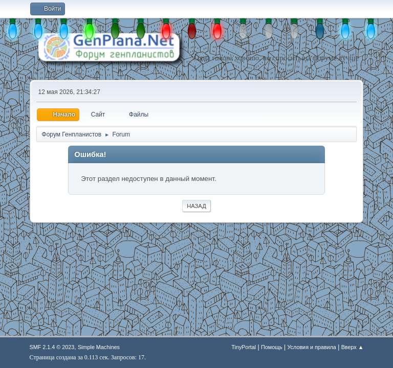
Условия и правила (311, 347)
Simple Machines (99, 347)
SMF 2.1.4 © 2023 (52, 347)
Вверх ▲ (352, 347)
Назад (196, 206)
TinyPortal (243, 347)
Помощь (271, 347)
